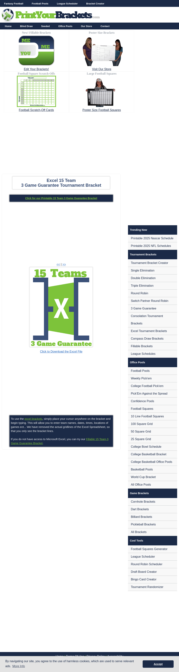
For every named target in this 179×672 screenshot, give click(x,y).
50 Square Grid (141, 431)
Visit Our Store (101, 69)
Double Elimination (143, 278)
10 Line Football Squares (147, 416)
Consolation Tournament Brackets (147, 319)
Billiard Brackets (141, 516)
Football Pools (40, 3)
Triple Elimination (142, 285)
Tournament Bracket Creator (149, 262)
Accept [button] (158, 664)
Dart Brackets (140, 509)
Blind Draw (26, 26)
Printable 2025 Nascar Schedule (152, 238)
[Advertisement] (89, 142)
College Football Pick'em (147, 386)
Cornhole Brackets (143, 501)
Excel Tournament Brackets (149, 331)
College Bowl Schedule (146, 446)
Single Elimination (142, 270)
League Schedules (143, 353)
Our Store (86, 26)
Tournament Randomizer (147, 587)
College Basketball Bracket (148, 454)
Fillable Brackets (141, 346)
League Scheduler (67, 3)
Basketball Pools (142, 469)
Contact (105, 26)
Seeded (45, 26)
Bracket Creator (95, 3)
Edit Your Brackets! (36, 69)
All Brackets (138, 532)
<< (58, 264)
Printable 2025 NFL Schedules (151, 245)
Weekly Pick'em (141, 378)
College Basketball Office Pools (151, 461)
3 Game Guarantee (143, 308)
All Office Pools (141, 484)
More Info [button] (18, 666)
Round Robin (139, 293)
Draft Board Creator (144, 571)
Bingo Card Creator (143, 579)
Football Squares (142, 408)
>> (64, 264)
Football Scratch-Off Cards (36, 110)
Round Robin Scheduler (146, 564)
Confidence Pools (142, 401)
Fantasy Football (13, 3)
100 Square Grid (141, 423)
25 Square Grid (141, 439)
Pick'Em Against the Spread (149, 393)
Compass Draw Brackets (147, 338)
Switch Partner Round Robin (149, 300)
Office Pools (65, 26)
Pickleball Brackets (143, 524)
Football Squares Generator (149, 549)
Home (8, 26)
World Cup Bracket (143, 477)
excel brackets (33, 418)
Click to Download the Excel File (61, 351)
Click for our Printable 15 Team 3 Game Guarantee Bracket (61, 198)
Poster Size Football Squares (101, 110)
